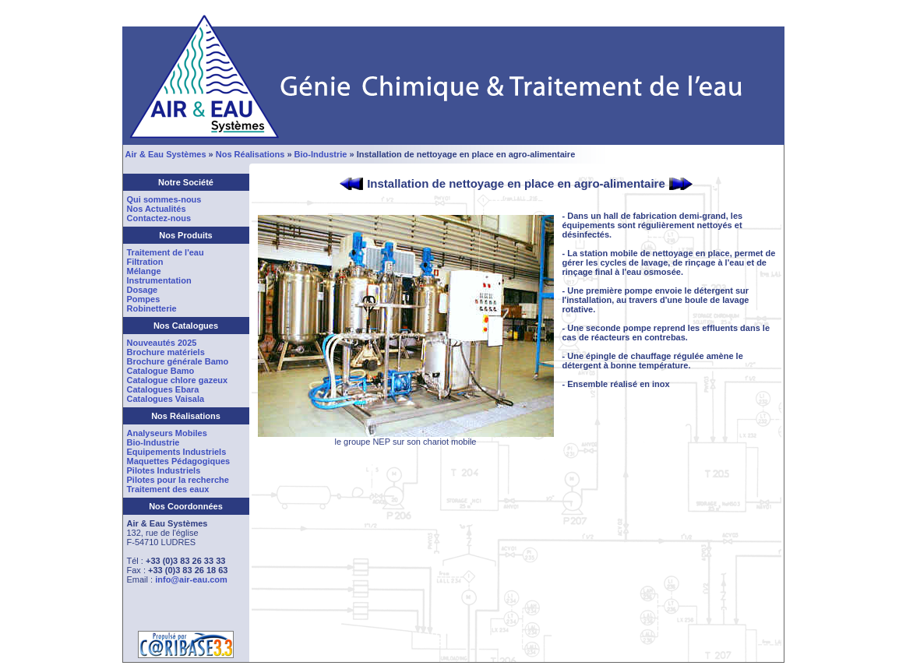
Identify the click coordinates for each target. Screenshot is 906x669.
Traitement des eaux (168, 489)
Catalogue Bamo (161, 370)
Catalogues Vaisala (166, 398)
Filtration (145, 261)
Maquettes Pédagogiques (179, 461)
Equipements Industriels (177, 451)
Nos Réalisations (250, 154)
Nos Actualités (156, 208)
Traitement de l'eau (165, 252)
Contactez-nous (159, 218)
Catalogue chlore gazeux (177, 380)
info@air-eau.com (191, 579)
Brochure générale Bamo (178, 361)
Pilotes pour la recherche (178, 479)
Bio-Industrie (320, 154)
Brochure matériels (166, 352)
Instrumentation (159, 280)
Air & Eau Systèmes (165, 154)
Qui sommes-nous (164, 199)
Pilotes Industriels (164, 470)
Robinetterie (152, 308)
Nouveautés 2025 (162, 342)
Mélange (144, 271)
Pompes (143, 299)
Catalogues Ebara (163, 389)
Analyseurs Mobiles (167, 433)
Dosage (142, 289)
